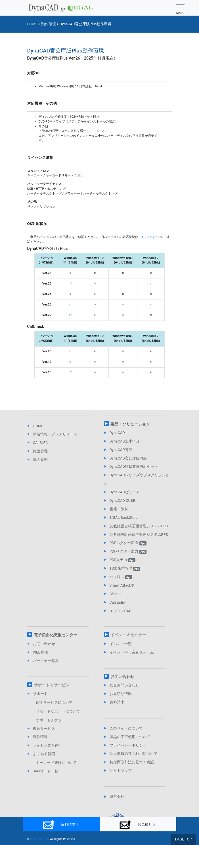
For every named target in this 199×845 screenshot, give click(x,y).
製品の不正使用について (130, 737)
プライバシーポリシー (128, 745)
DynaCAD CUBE (122, 500)
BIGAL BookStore (124, 517)
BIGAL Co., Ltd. (39, 839)
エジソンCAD (120, 611)
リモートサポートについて (58, 711)
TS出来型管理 (125, 568)
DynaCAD (117, 433)
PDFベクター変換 (128, 543)
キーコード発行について (56, 762)
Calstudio (117, 602)
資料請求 (117, 702)
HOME (38, 426)
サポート (40, 694)
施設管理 (40, 451)
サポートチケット (50, 720)
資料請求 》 (61, 825)
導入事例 (40, 460)
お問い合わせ (44, 644)
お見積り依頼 (121, 694)
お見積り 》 (138, 825)
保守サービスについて (54, 702)
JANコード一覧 (45, 771)
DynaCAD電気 (121, 450)
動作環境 (40, 737)
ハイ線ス (121, 577)
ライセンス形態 (46, 745)
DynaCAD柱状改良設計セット (134, 466)
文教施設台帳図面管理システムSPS (139, 526)
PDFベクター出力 (128, 551)
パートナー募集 (46, 661)
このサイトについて (126, 728)
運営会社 (117, 797)
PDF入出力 (122, 560)
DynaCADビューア (125, 492)
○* (70, 283)
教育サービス (44, 728)
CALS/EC (40, 443)
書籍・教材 (119, 509)
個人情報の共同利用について (134, 753)
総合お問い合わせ (124, 685)
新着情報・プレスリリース (55, 434)
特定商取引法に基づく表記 (132, 762)
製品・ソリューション (130, 424)
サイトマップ (121, 770)
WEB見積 (40, 652)
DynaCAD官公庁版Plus (128, 458)
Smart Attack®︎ (122, 585)
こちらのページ (149, 237)
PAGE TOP (183, 839)
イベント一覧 (121, 644)
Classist (116, 594)
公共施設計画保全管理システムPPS (139, 534)
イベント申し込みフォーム (132, 652)
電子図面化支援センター (55, 635)
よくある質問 (44, 754)
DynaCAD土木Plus (125, 441)
